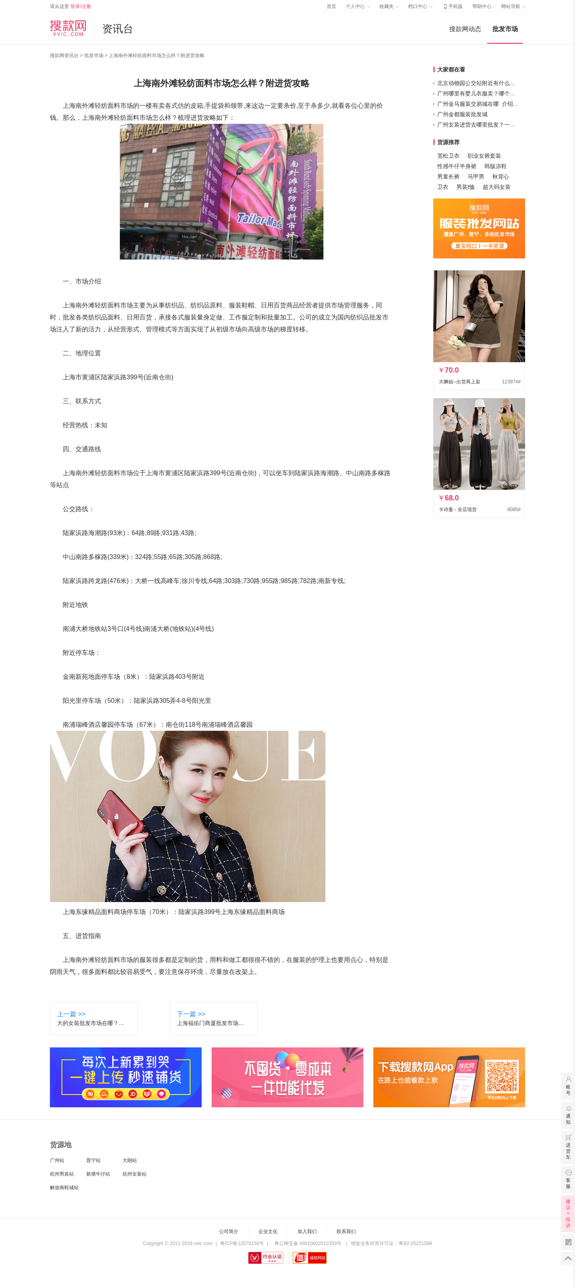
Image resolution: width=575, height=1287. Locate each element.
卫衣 (442, 187)
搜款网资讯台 (64, 55)
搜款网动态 (465, 29)
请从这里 (70, 6)
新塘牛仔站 (98, 1174)
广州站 (57, 1160)
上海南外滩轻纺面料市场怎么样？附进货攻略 (156, 55)
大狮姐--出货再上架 (459, 382)
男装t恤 (465, 187)
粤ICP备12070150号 (242, 1243)
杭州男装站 (62, 1174)
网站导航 (513, 6)
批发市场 (505, 29)
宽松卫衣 (448, 156)
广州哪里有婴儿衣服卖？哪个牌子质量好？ (490, 93)
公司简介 (228, 1231)
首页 (331, 6)
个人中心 (358, 6)
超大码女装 (497, 187)
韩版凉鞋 (495, 166)
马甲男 (476, 176)
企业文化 (268, 1231)
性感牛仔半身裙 (456, 166)
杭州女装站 (135, 1174)
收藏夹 (389, 6)
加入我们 (307, 1231)
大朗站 (130, 1160)
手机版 (452, 6)
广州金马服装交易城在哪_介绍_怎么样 (485, 104)
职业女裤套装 (484, 156)
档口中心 (420, 6)
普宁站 (93, 1160)
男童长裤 (448, 176)
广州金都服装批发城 (462, 114)
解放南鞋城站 (64, 1187)
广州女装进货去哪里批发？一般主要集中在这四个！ (501, 124)
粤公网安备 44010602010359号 (308, 1243)
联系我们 (346, 1231)
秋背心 (500, 176)
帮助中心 (482, 6)
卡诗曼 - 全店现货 (458, 509)
